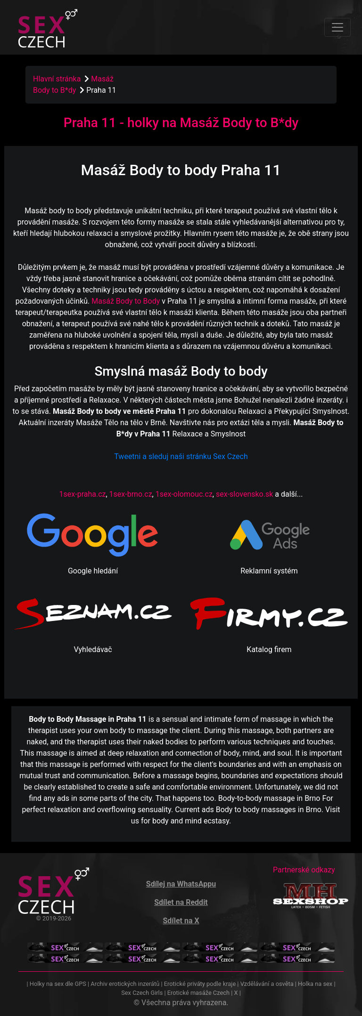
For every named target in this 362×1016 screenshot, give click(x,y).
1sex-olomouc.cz (184, 494)
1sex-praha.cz (82, 494)
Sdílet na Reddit (181, 902)
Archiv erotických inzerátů (124, 983)
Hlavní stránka (57, 78)
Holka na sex (315, 983)
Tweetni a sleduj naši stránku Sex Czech (180, 456)
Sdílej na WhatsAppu (181, 883)
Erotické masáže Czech (198, 992)
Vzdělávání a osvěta (267, 983)
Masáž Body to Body (125, 301)
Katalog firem (269, 649)
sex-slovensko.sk (244, 494)
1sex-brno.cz (130, 494)
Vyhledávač (93, 649)
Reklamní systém (269, 570)
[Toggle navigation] (337, 27)
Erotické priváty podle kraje (200, 983)
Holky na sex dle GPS (58, 983)
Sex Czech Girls (142, 992)
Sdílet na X (181, 920)
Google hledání (93, 570)
